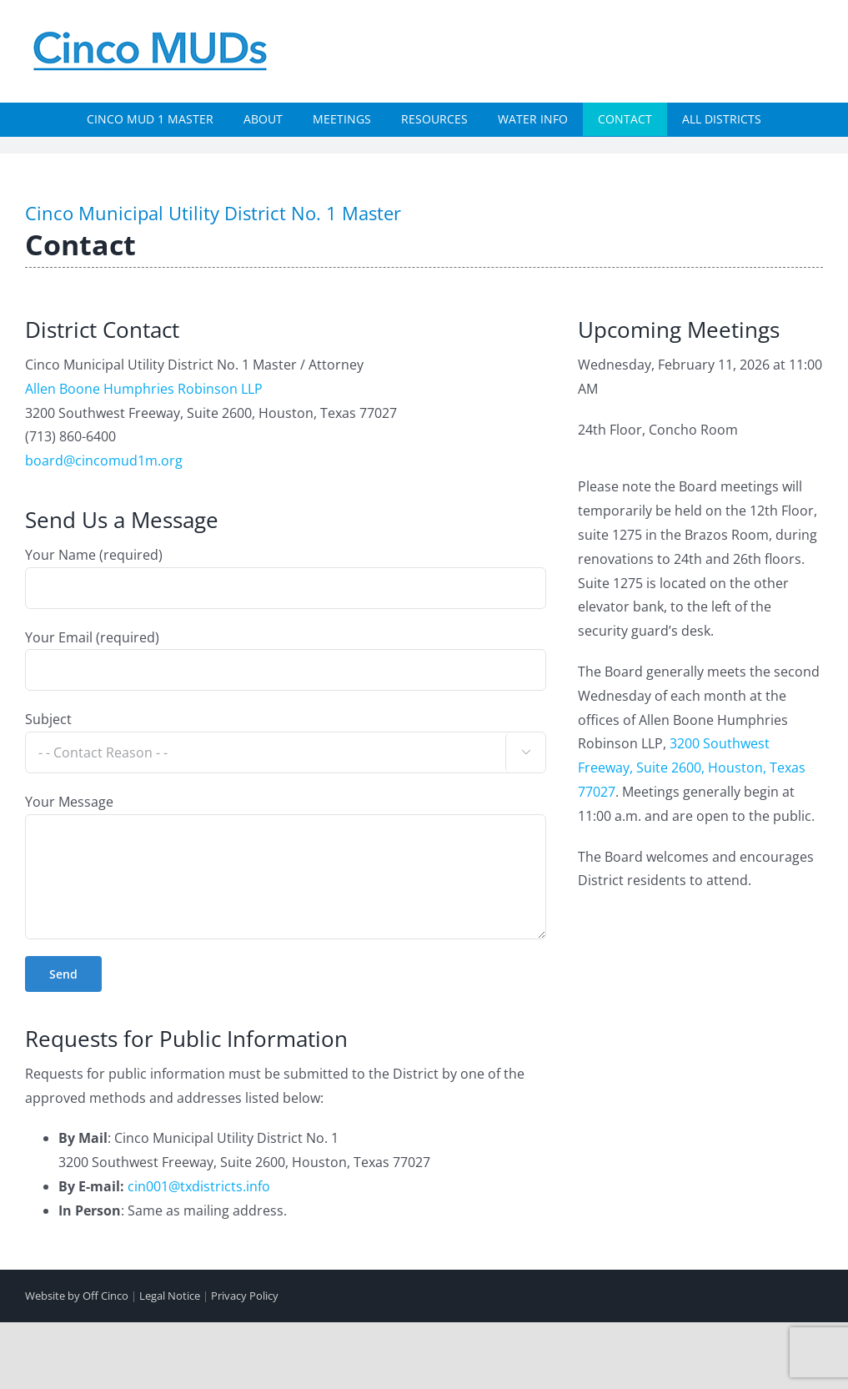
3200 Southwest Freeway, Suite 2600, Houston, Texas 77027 (691, 767)
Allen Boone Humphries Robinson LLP (144, 389)
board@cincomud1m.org (104, 460)
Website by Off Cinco (76, 1295)
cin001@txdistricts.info (199, 1186)
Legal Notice (169, 1295)
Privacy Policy (244, 1295)
